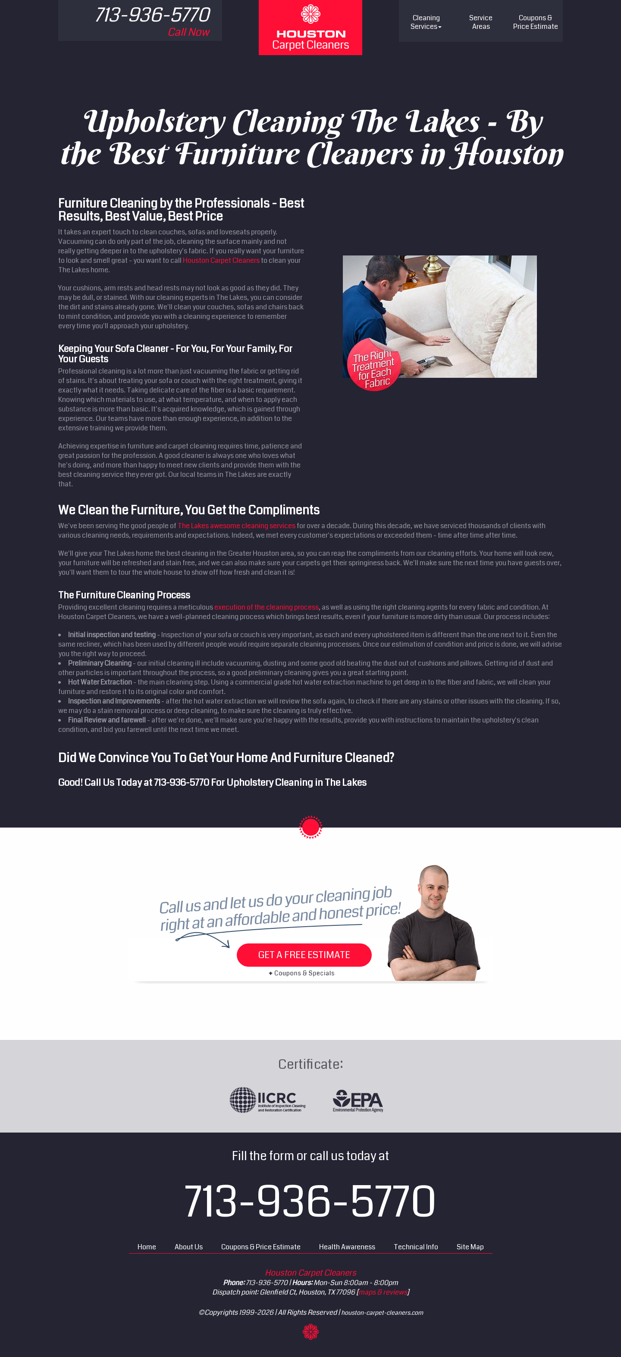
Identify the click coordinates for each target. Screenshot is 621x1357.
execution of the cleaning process (266, 607)
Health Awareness (347, 1247)
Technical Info (416, 1247)
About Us (189, 1247)
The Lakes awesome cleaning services (236, 526)
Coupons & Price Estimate (261, 1247)
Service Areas (480, 22)
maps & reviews (382, 1292)
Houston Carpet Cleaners (221, 260)
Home (147, 1247)
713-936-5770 (181, 782)
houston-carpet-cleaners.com (382, 1312)
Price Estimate (535, 22)
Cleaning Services (426, 22)
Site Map (470, 1247)
